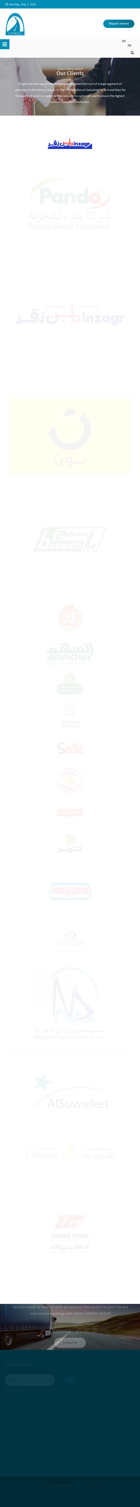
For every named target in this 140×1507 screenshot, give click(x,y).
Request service (119, 23)
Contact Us (70, 1345)
